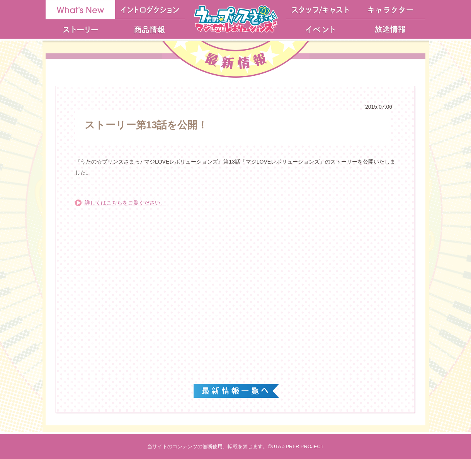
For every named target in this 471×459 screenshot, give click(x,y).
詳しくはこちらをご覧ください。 (125, 203)
